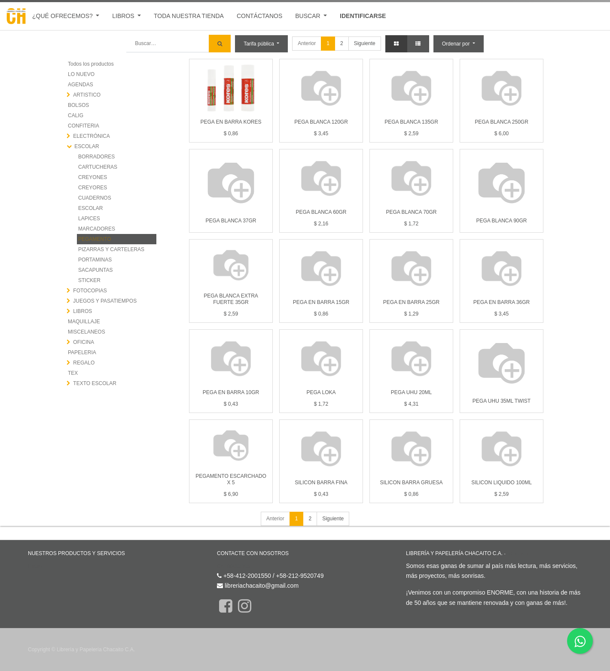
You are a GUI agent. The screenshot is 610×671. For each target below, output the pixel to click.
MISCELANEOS (86, 332)
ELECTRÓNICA (91, 136)
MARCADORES (96, 229)
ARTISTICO (87, 95)
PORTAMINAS (95, 260)
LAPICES (89, 219)
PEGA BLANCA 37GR (230, 221)
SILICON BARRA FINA (321, 483)
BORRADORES (96, 157)
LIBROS (82, 311)
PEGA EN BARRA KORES (230, 122)
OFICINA (83, 342)
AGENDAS (80, 85)
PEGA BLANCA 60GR (321, 212)
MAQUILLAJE (84, 322)
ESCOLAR (86, 146)
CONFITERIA (83, 126)
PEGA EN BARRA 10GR (231, 392)
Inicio (35, 565)
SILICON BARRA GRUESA (411, 483)
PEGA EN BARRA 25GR (411, 302)
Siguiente (364, 43)
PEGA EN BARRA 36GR (501, 302)
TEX (73, 373)
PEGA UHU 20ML (411, 392)
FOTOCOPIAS (90, 291)
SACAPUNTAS (95, 270)
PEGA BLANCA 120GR (321, 122)
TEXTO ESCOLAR (94, 383)
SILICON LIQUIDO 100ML (501, 483)
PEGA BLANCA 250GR (501, 122)
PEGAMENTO (94, 239)
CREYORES (92, 188)
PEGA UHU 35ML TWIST (502, 401)
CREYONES (92, 177)
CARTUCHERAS (97, 167)
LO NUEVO (81, 74)
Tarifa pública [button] (259, 44)
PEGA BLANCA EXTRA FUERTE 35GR (231, 299)
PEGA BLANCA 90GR (501, 221)
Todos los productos (91, 64)
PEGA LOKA (321, 392)
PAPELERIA (82, 352)
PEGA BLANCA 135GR (411, 122)
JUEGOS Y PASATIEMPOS (105, 301)
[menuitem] (188, 16)
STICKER (89, 280)
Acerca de (518, 553)
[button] (458, 43)
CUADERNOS (94, 198)
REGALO (84, 363)
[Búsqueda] (220, 43)
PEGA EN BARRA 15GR (321, 302)
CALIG (75, 115)
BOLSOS (78, 105)
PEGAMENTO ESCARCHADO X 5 (230, 479)
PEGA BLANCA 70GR (411, 212)
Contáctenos (234, 565)
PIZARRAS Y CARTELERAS (111, 249)
